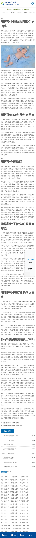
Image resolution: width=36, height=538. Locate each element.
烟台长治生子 (24, 513)
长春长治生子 (27, 525)
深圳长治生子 (5, 483)
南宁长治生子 (5, 489)
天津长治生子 (24, 477)
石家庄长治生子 (15, 501)
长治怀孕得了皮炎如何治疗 (14, 425)
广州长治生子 (24, 480)
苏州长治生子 (14, 492)
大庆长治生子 (14, 522)
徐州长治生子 (5, 495)
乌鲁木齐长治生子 (6, 528)
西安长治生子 (25, 501)
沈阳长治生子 (24, 510)
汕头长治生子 (24, 486)
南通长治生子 (5, 492)
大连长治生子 (14, 510)
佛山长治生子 (14, 483)
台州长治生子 (24, 504)
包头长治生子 (17, 525)
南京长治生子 (24, 489)
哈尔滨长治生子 (24, 522)
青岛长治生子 (5, 516)
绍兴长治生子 (14, 504)
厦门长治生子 (5, 522)
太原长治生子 (24, 516)
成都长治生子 (5, 504)
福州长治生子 (24, 519)
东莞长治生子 (24, 483)
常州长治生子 (14, 495)
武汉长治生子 (24, 498)
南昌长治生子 (5, 519)
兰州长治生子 (27, 528)
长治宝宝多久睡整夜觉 (13, 423)
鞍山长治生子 (5, 510)
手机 (4, 535)
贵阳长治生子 (5, 531)
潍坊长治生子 (14, 513)
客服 (22, 535)
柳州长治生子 (14, 489)
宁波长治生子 (24, 507)
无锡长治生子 (24, 492)
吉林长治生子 (14, 480)
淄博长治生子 (5, 513)
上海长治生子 (14, 477)
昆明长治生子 (17, 528)
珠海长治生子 (5, 486)
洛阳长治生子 (5, 498)
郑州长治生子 (24, 495)
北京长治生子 (5, 477)
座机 (13, 535)
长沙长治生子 (14, 498)
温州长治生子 (5, 507)
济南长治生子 (14, 516)
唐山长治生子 (5, 501)
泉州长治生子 (14, 519)
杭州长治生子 (14, 507)
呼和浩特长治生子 (6, 525)
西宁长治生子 (24, 531)
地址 (31, 535)
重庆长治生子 (5, 480)
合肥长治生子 (14, 531)
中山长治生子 (14, 486)
